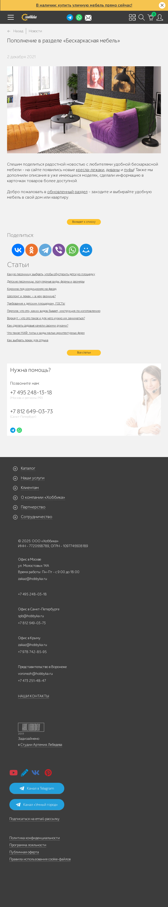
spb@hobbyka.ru (31, 616)
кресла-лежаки (90, 169)
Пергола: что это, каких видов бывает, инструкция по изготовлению (53, 311)
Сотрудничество (36, 516)
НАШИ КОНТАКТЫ (33, 696)
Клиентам (30, 487)
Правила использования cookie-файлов (40, 859)
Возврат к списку (84, 222)
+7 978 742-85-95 (32, 652)
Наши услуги (32, 478)
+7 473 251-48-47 (32, 680)
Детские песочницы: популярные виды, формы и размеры (45, 281)
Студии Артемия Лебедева (41, 744)
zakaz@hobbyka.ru (32, 579)
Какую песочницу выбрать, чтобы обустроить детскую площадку (51, 274)
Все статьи (84, 352)
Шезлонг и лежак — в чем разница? (31, 296)
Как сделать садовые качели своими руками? (37, 325)
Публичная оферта (24, 852)
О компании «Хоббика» (43, 497)
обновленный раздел (67, 191)
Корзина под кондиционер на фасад (31, 289)
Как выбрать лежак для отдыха (27, 340)
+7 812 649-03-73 (32, 623)
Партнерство (33, 507)
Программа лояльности (27, 845)
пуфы (129, 169)
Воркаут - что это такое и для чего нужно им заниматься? (46, 318)
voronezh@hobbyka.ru (35, 673)
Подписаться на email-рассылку (34, 819)
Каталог (28, 468)
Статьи (18, 264)
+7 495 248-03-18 (32, 594)
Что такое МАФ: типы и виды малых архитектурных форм (46, 333)
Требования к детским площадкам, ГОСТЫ (36, 303)
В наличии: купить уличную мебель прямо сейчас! (84, 5)
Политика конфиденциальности (34, 838)
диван (111, 169)
